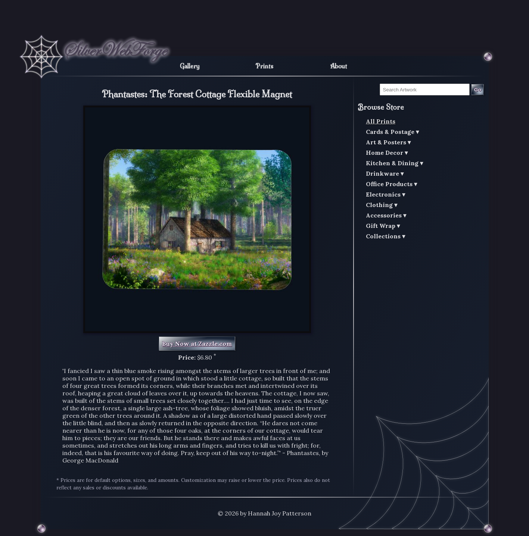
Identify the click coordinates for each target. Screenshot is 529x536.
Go (477, 90)
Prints (264, 66)
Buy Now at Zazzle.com (197, 343)
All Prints (380, 121)
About (338, 66)
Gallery (190, 66)
